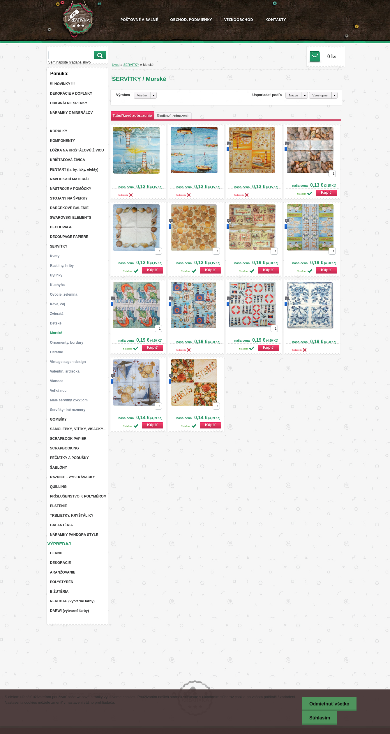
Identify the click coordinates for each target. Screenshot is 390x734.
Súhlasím (319, 717)
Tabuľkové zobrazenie (132, 115)
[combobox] (296, 95)
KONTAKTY (275, 19)
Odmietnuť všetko (329, 703)
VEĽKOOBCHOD (238, 19)
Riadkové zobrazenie (173, 116)
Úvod (116, 64)
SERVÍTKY (131, 64)
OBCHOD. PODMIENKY (191, 19)
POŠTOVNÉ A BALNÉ (139, 19)
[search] (99, 55)
